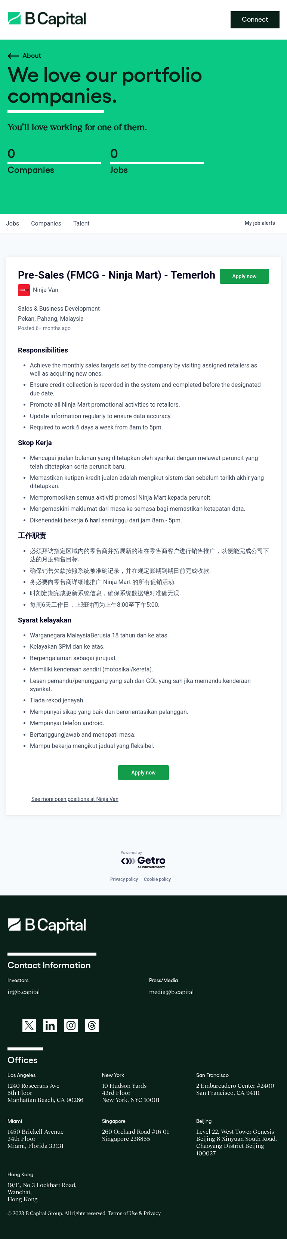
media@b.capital (171, 991)
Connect (255, 19)
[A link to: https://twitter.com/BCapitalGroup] (29, 1025)
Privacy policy (124, 879)
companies (46, 223)
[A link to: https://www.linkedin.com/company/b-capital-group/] (50, 1025)
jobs (12, 223)
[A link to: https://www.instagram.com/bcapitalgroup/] (71, 1025)
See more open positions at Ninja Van (74, 799)
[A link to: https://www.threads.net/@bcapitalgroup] (92, 1025)
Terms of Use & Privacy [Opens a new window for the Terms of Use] (134, 1213)
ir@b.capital (23, 991)
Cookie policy (157, 879)
